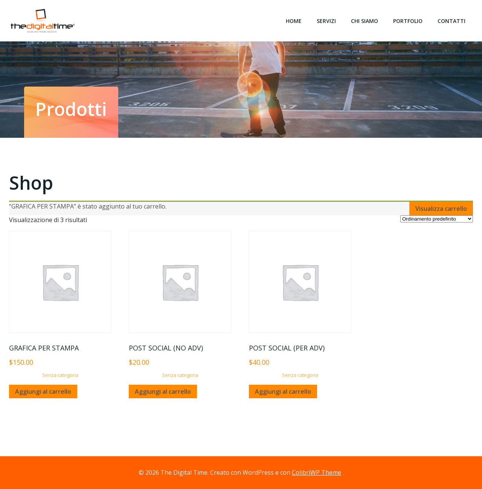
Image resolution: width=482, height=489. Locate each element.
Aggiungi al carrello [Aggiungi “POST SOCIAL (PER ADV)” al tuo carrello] (283, 391)
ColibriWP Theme (316, 472)
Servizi (326, 20)
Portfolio (408, 20)
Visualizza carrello (441, 208)
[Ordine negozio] (436, 218)
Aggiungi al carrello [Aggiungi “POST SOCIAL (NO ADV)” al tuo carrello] (163, 391)
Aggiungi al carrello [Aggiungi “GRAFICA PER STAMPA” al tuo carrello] (43, 391)
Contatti (451, 20)
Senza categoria (60, 375)
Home (294, 20)
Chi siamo (364, 20)
